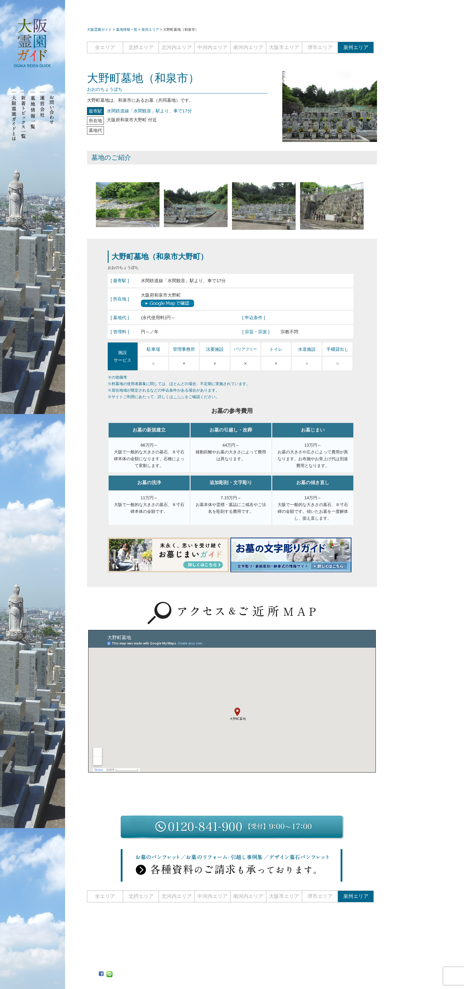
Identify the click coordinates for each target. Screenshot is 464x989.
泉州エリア (355, 47)
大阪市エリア (284, 47)
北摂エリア (141, 47)
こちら (179, 397)
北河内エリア (177, 47)
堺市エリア (320, 47)
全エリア (105, 47)
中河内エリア (212, 47)
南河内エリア (248, 47)
